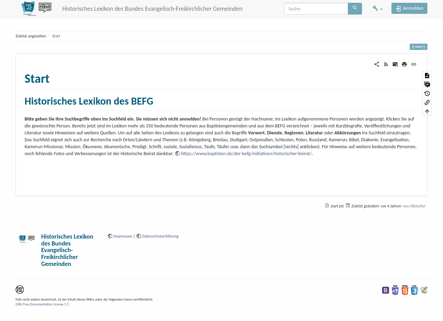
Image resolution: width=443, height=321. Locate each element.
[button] (377, 9)
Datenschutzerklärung (160, 236)
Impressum (123, 236)
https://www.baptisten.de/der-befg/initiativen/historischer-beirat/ (246, 154)
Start (56, 36)
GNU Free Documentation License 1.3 (42, 304)
